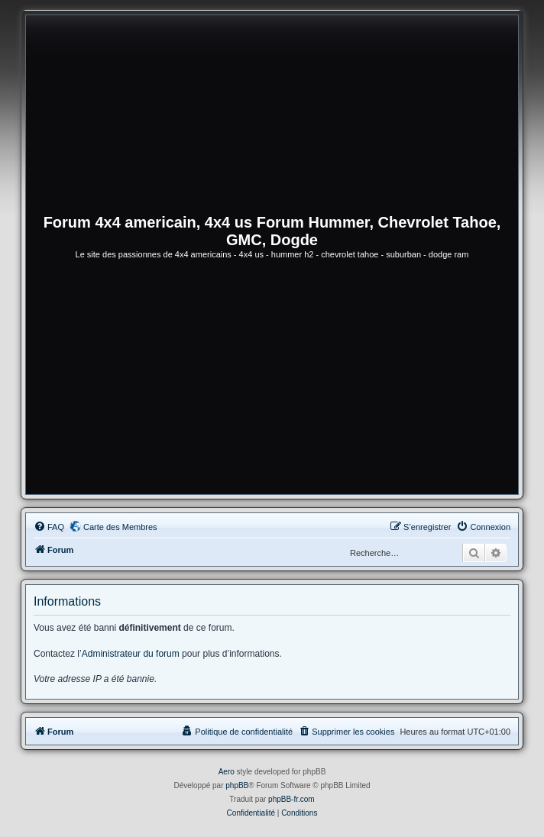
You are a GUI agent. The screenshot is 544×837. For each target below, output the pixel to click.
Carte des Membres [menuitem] (120, 527)
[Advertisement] (272, 379)
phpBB (236, 785)
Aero (227, 772)
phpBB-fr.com (291, 799)
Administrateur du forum (131, 653)
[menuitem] (49, 527)
